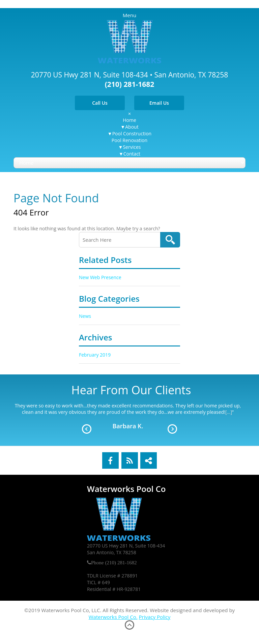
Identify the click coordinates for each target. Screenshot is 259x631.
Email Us (159, 103)
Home (129, 120)
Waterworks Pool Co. (113, 616)
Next (172, 429)
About (131, 127)
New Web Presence (100, 277)
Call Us (100, 103)
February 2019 (95, 355)
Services (132, 147)
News (85, 316)
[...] (228, 412)
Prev (86, 429)
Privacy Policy (155, 616)
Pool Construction (131, 133)
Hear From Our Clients (131, 390)
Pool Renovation (129, 140)
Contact (131, 154)
